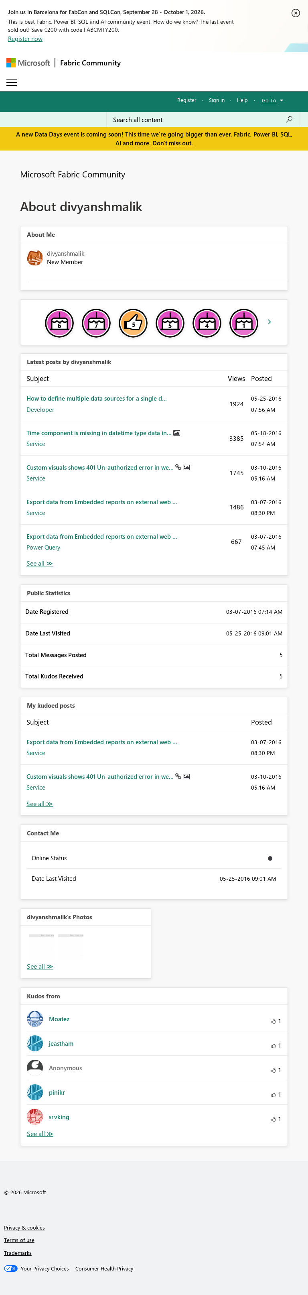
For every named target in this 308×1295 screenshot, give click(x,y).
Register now (25, 39)
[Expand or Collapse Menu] (11, 82)
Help (242, 99)
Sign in (217, 99)
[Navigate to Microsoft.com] (28, 62)
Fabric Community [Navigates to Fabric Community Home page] (90, 62)
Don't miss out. (172, 143)
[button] (41, 946)
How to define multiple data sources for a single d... (96, 398)
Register (187, 99)
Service (35, 444)
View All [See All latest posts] (39, 563)
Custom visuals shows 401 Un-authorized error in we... (100, 467)
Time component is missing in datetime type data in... (99, 433)
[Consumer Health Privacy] (104, 1268)
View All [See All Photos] (40, 966)
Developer (40, 409)
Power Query (43, 547)
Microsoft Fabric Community (72, 173)
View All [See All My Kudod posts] (39, 803)
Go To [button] (269, 100)
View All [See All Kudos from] (40, 1133)
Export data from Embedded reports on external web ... (101, 502)
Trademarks (18, 1252)
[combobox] (203, 119)
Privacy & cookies (24, 1227)
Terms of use (19, 1239)
